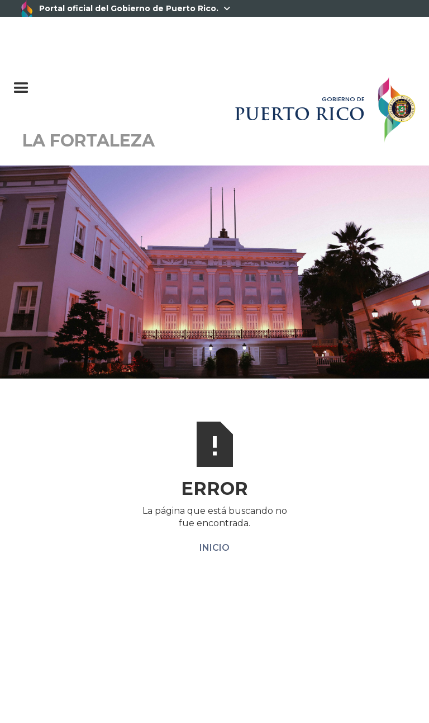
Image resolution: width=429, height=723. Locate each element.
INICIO (214, 547)
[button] (77, 82)
